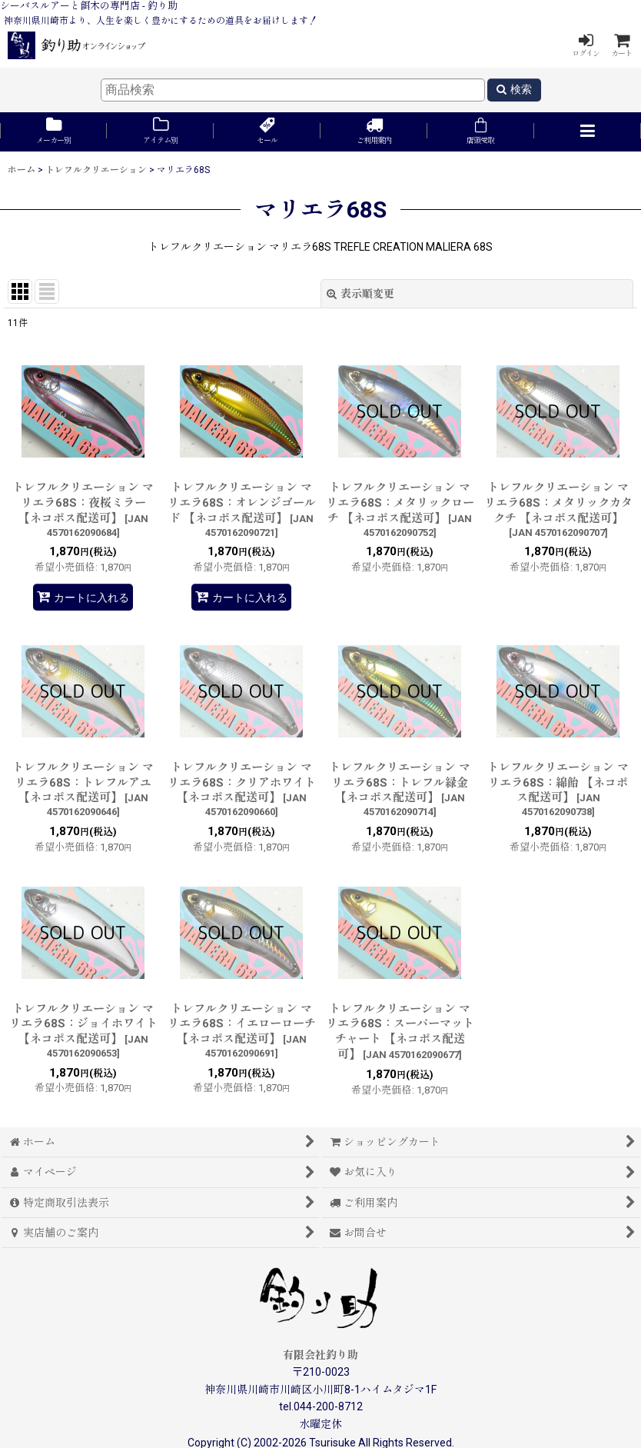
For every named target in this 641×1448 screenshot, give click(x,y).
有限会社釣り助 (320, 1355)
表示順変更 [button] (360, 294)
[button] (587, 131)
